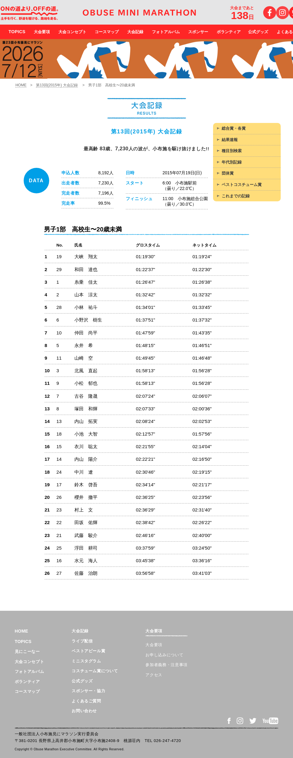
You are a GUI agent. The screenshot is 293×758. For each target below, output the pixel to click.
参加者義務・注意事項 (166, 664)
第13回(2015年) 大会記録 (56, 85)
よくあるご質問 (86, 701)
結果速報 (230, 139)
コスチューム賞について (95, 671)
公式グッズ (258, 32)
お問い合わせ (84, 711)
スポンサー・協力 (88, 691)
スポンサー (198, 32)
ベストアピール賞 (88, 651)
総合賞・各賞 (234, 128)
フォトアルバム (166, 32)
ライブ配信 (82, 641)
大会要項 (42, 32)
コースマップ (107, 32)
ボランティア (229, 32)
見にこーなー (27, 651)
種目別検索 (232, 150)
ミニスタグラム (86, 661)
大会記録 (135, 32)
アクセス (153, 675)
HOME (20, 85)
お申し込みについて (164, 655)
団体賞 (228, 173)
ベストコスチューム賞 (242, 184)
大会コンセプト (72, 32)
